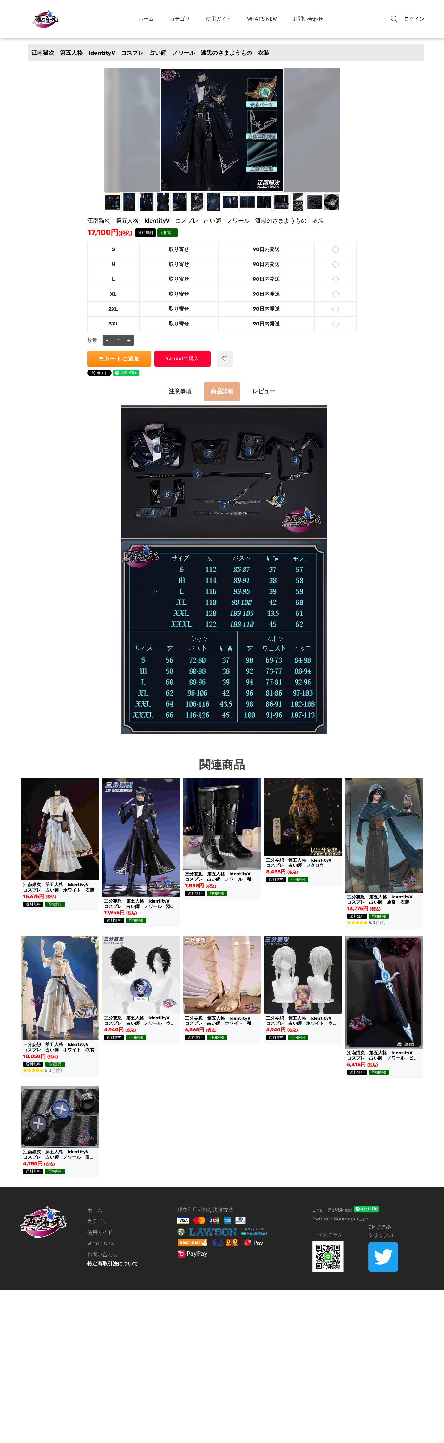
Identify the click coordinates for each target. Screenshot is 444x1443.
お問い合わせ (308, 19)
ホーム (146, 19)
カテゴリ (180, 19)
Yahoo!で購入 (182, 358)
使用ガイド (218, 19)
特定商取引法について (112, 1264)
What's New (262, 19)
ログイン (414, 19)
